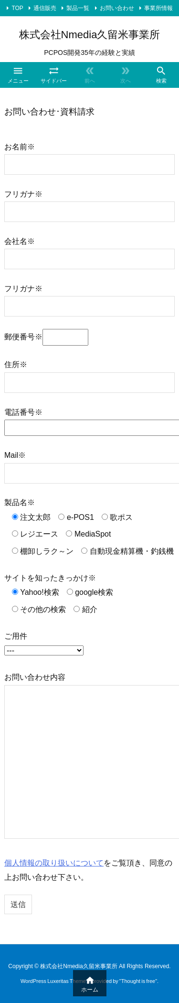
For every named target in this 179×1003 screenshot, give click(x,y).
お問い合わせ (117, 8)
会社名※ (89, 250)
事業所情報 (158, 8)
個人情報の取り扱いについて (54, 863)
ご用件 (44, 643)
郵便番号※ (46, 337)
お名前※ (89, 155)
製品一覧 (77, 8)
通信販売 (44, 8)
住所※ (89, 373)
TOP (17, 8)
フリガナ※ (89, 202)
